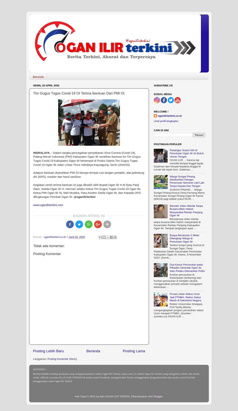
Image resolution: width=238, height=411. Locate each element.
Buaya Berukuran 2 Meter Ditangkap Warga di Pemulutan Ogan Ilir (184, 238)
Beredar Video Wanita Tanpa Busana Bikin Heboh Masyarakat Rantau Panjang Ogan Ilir (186, 210)
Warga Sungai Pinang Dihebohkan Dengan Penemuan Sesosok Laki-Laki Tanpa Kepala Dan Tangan (187, 181)
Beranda (38, 76)
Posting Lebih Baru (48, 351)
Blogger (158, 396)
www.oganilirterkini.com (48, 205)
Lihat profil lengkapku (166, 121)
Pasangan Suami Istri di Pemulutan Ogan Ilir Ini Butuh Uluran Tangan (187, 153)
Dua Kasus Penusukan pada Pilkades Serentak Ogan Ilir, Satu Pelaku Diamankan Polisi (187, 267)
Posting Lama (134, 351)
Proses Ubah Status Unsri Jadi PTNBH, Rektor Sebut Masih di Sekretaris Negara (185, 297)
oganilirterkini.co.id (170, 115)
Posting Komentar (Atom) (62, 358)
